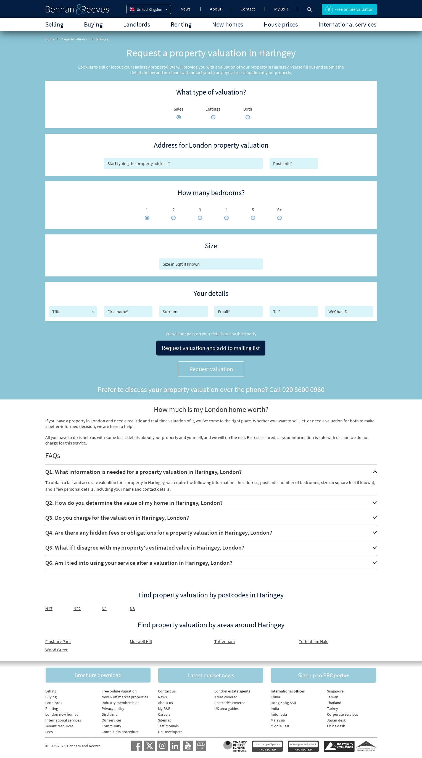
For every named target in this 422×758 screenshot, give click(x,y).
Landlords (136, 24)
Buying (93, 24)
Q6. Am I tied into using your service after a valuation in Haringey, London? (138, 561)
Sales (178, 109)
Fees (49, 730)
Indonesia (279, 713)
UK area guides (226, 707)
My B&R (281, 9)
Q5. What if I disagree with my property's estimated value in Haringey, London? (144, 546)
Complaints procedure (120, 730)
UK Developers (170, 730)
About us (165, 701)
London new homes (61, 713)
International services (347, 24)
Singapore (335, 690)
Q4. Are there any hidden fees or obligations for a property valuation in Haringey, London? (158, 531)
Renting (181, 24)
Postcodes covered (230, 701)
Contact (248, 9)
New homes (227, 24)
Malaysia (278, 719)
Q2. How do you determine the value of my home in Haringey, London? (134, 501)
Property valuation (75, 39)
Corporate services (342, 713)
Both (247, 109)
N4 (104, 607)
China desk (336, 725)
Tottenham (224, 640)
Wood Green (56, 648)
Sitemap (165, 719)
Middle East (280, 725)
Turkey (332, 707)
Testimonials (168, 725)
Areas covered (226, 696)
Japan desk (336, 719)
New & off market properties (125, 696)
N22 (77, 607)
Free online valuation (119, 690)
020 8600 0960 (303, 388)
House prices (281, 24)
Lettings (212, 109)
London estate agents (232, 690)
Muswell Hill (141, 640)
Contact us (167, 690)
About (215, 9)
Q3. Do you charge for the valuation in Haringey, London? (117, 516)
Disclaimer (110, 713)
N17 (48, 607)
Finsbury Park (58, 640)
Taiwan (332, 696)
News (186, 9)
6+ (279, 209)
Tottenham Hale (313, 640)
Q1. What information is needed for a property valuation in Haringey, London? (143, 470)
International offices (288, 690)
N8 (132, 607)
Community (111, 725)
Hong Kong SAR (283, 701)
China (275, 696)
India (275, 707)
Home (49, 39)
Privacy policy (113, 707)
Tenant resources (59, 725)
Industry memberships (120, 701)
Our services (112, 719)
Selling (54, 24)
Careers (164, 713)
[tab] (211, 470)
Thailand (334, 701)
